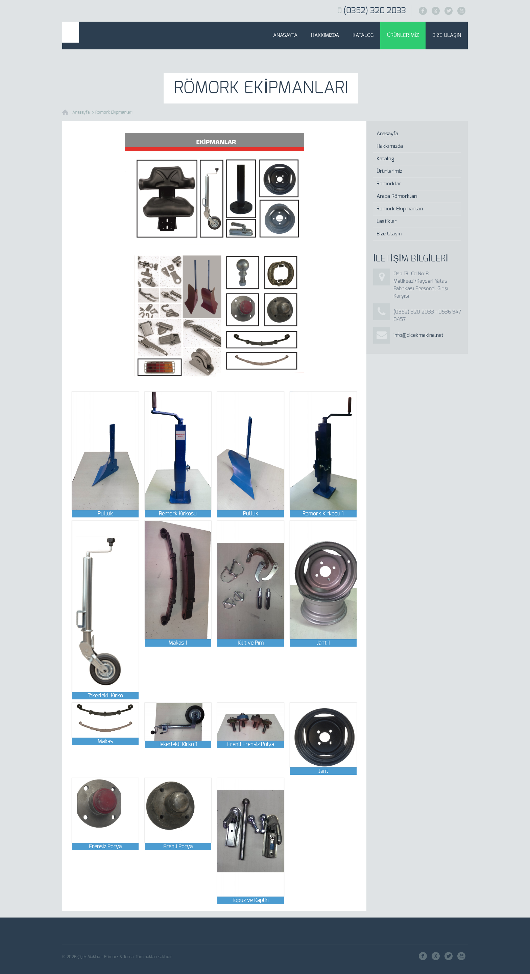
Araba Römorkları (397, 196)
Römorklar (389, 183)
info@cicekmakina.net (418, 335)
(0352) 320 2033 (374, 11)
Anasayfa (285, 35)
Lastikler (386, 221)
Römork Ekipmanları (113, 112)
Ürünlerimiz (402, 35)
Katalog (363, 35)
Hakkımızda (325, 35)
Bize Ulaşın (446, 35)
